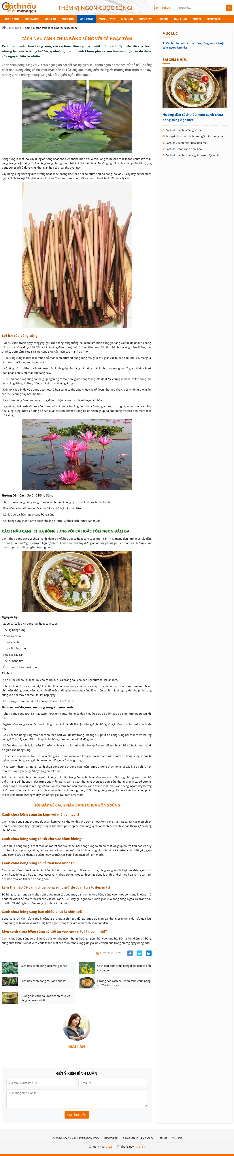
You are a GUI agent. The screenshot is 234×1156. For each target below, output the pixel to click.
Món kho (68, 19)
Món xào (127, 19)
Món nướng (107, 19)
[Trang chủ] (4, 27)
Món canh (86, 19)
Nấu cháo (180, 19)
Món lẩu (50, 19)
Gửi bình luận (76, 1115)
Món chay (145, 19)
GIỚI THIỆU (111, 1138)
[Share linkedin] (149, 953)
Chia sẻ (197, 19)
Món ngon (32, 19)
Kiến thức (213, 19)
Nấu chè (163, 19)
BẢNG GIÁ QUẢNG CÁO (138, 1138)
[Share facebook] (130, 953)
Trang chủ (12, 19)
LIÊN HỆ (162, 1138)
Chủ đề (177, 1138)
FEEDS (166, 7)
